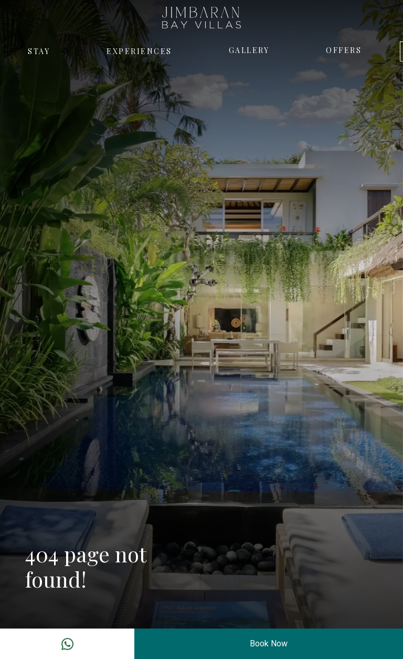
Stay (39, 51)
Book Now (269, 643)
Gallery (249, 50)
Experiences (139, 51)
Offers (344, 50)
